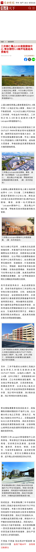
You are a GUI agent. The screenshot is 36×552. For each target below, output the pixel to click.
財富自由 (32, 3)
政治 (26, 3)
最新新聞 (11, 42)
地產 (2, 42)
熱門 (22, 3)
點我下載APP (20, 544)
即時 (17, 3)
